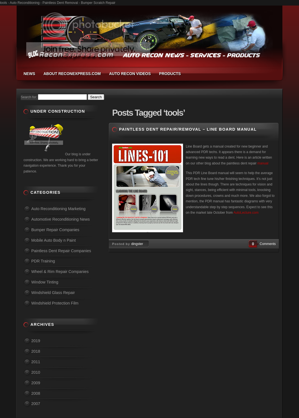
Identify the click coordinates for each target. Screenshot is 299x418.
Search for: (29, 97)
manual (262, 163)
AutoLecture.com (246, 213)
